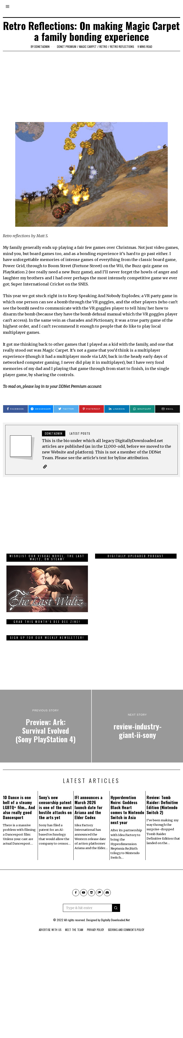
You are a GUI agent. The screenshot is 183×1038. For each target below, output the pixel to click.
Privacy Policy (95, 946)
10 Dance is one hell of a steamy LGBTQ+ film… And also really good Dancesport (19, 823)
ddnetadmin (42, 46)
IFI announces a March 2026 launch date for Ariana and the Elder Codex (88, 823)
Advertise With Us (45, 946)
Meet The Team (72, 946)
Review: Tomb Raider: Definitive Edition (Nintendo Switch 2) (162, 820)
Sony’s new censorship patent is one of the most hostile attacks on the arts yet (55, 823)
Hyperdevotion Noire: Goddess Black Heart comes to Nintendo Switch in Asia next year (127, 825)
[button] (116, 924)
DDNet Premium (66, 46)
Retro (103, 46)
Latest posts (80, 433)
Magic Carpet (88, 46)
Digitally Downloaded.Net (115, 936)
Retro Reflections (122, 46)
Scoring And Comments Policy (129, 946)
